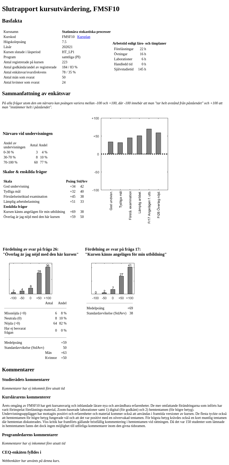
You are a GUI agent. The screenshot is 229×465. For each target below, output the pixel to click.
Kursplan (83, 37)
